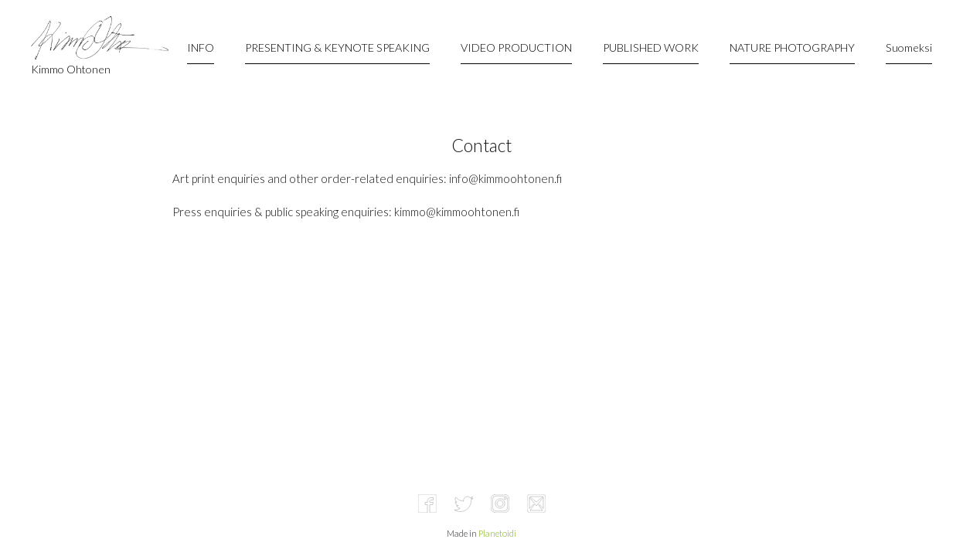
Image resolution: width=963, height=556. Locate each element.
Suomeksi (909, 47)
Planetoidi (497, 533)
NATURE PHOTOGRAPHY (792, 47)
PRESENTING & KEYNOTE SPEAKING (337, 47)
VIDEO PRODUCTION (516, 47)
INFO (200, 47)
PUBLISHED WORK (651, 47)
